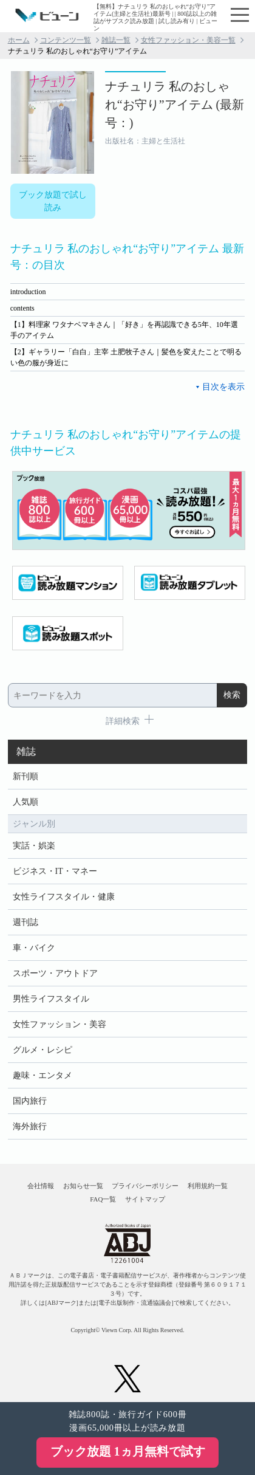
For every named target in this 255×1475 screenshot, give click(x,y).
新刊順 (25, 776)
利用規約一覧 (208, 1185)
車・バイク (34, 947)
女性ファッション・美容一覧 (188, 40)
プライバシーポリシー (145, 1185)
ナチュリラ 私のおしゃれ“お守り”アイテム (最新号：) (174, 104)
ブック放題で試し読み (53, 201)
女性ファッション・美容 (59, 1024)
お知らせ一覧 (83, 1185)
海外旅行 (30, 1126)
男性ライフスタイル (51, 998)
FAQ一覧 (103, 1199)
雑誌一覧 (116, 40)
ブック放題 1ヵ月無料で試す (127, 1451)
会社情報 (40, 1185)
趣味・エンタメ (42, 1075)
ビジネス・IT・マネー (55, 871)
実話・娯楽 (34, 845)
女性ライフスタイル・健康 (64, 896)
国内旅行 (30, 1100)
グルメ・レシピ (42, 1049)
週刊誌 (25, 922)
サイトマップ (145, 1199)
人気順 (25, 801)
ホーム (19, 40)
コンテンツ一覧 (65, 40)
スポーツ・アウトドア (55, 973)
